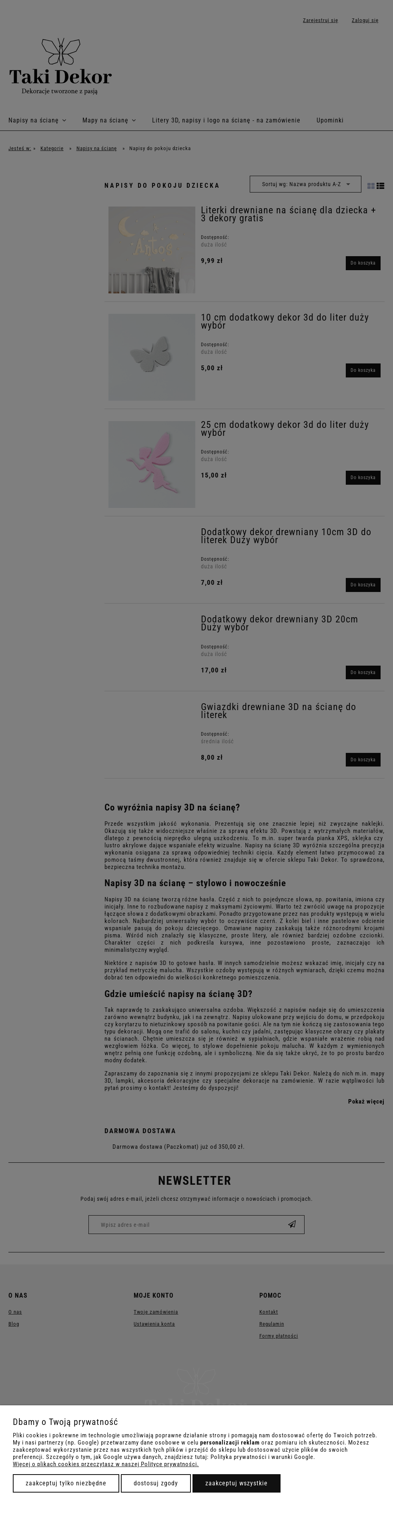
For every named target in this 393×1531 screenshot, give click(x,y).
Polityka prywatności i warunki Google (262, 1457)
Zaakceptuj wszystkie (236, 1483)
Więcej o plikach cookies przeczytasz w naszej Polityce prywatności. (106, 1464)
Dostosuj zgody (156, 1483)
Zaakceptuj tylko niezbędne (66, 1483)
